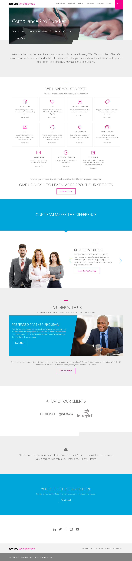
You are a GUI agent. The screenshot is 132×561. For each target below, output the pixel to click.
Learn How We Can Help (87, 271)
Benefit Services (59, 4)
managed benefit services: (78, 94)
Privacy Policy (87, 548)
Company (100, 4)
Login (119, 4)
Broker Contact (66, 371)
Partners (80, 4)
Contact (109, 4)
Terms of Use (98, 548)
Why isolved (71, 4)
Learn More (20, 38)
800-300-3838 (66, 191)
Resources (90, 4)
